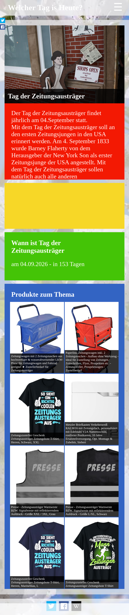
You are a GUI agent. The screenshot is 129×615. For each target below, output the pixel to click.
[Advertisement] (64, 205)
